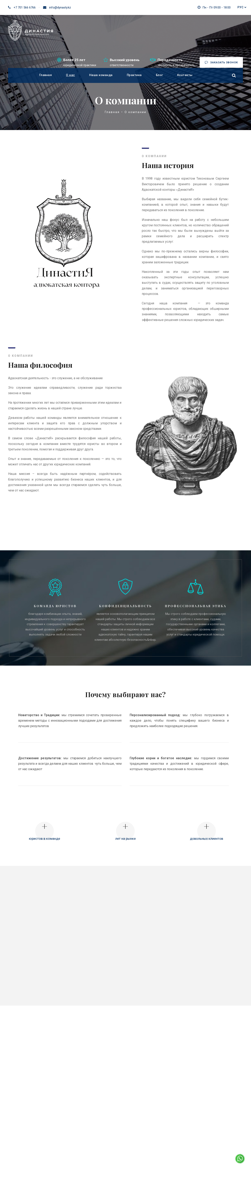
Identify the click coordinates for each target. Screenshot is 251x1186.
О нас (70, 75)
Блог (159, 75)
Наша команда (101, 75)
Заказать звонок (221, 62)
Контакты (185, 75)
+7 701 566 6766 (25, 7)
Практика (134, 75)
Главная (45, 75)
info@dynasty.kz (60, 7)
